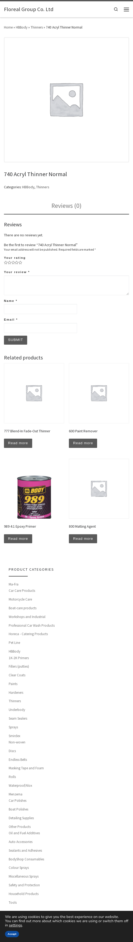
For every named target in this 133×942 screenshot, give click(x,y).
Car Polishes (17, 801)
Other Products (20, 827)
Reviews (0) (66, 206)
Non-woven (17, 743)
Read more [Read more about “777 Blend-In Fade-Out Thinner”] (18, 444)
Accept (12, 934)
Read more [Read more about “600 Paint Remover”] (83, 444)
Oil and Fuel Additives (24, 834)
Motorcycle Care (20, 600)
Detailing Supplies (21, 819)
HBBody (21, 27)
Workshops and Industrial (27, 617)
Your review (17, 272)
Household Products (24, 894)
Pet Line (14, 643)
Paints (13, 684)
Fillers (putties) (19, 667)
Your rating (15, 257)
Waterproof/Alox (20, 786)
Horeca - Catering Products (28, 634)
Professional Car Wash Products (32, 626)
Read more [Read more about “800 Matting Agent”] (83, 539)
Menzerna (15, 795)
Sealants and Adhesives (25, 851)
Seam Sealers (18, 719)
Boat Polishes (18, 810)
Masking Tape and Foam (26, 769)
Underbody (17, 710)
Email (11, 319)
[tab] (66, 206)
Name (10, 300)
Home (8, 27)
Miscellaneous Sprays (24, 877)
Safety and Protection (24, 886)
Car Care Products (22, 591)
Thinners (37, 27)
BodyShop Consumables (26, 859)
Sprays (13, 727)
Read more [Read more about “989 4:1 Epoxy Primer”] (18, 539)
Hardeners (16, 693)
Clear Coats (17, 676)
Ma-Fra (13, 585)
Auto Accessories (20, 842)
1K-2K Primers (19, 658)
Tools (13, 903)
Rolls (12, 777)
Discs (12, 751)
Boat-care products (22, 609)
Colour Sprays (19, 868)
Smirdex (14, 736)
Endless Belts (18, 760)
